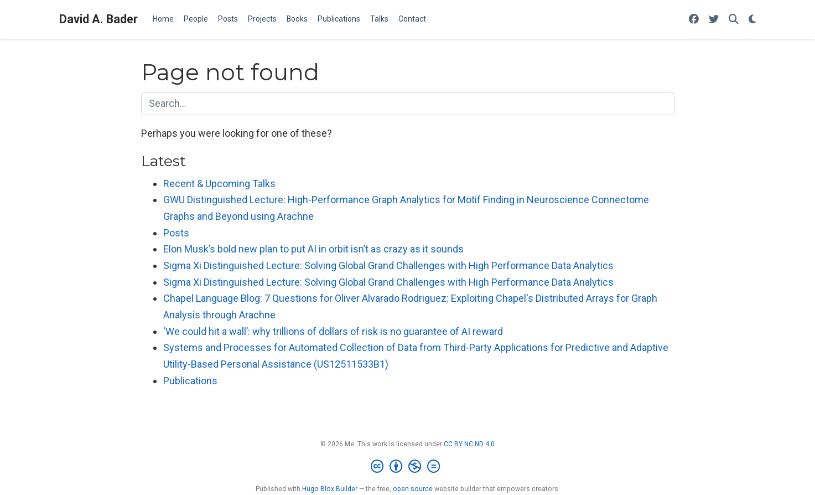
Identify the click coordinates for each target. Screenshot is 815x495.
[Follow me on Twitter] (714, 19)
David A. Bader (98, 19)
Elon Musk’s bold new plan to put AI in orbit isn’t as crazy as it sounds (313, 249)
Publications (190, 380)
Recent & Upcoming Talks (219, 183)
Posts (176, 233)
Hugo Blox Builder (329, 489)
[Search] (734, 19)
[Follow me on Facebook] (694, 19)
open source (413, 489)
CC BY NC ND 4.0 (469, 444)
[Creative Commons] (407, 467)
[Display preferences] (752, 19)
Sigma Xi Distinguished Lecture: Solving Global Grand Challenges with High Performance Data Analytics (388, 265)
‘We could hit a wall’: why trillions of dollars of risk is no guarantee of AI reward (333, 331)
